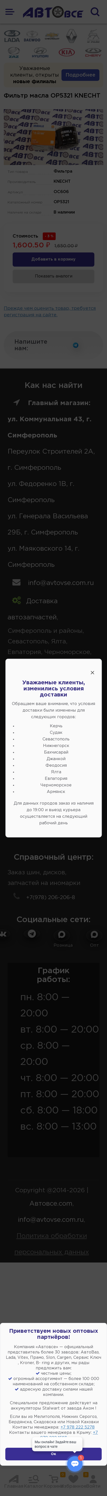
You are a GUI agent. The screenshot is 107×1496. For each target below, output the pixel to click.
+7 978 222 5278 (77, 1427)
